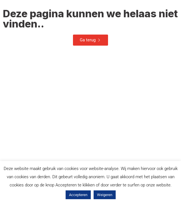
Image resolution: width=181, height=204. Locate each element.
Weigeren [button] (104, 195)
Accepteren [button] (78, 195)
